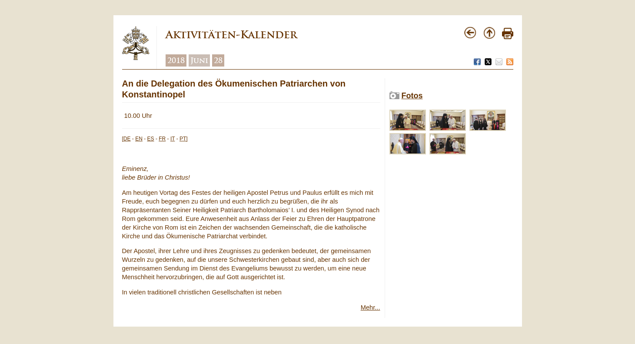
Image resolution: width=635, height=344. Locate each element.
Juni (199, 60)
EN (139, 139)
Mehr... (370, 307)
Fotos (412, 95)
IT (172, 139)
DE (127, 139)
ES (150, 139)
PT (183, 139)
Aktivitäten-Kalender (231, 34)
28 (218, 60)
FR (162, 139)
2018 (176, 60)
